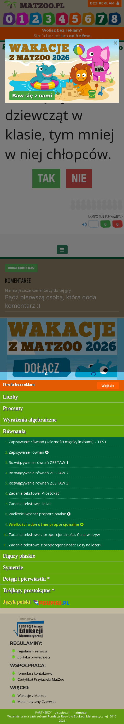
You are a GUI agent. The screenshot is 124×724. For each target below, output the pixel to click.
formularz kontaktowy (34, 673)
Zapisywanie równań (29, 452)
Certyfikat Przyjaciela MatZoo (40, 679)
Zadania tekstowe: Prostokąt (34, 493)
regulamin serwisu (32, 651)
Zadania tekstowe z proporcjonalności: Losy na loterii (55, 544)
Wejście (108, 385)
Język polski (36, 602)
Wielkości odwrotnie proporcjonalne (46, 524)
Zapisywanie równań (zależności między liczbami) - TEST (58, 441)
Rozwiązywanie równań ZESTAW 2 (38, 472)
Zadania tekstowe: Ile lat (30, 503)
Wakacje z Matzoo (31, 695)
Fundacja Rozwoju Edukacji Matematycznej (78, 716)
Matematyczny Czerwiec (36, 701)
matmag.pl (80, 712)
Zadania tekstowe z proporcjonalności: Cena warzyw (54, 534)
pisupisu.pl (62, 712)
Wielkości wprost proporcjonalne (39, 513)
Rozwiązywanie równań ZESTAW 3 (38, 483)
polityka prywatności (33, 657)
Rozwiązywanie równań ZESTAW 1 (38, 462)
